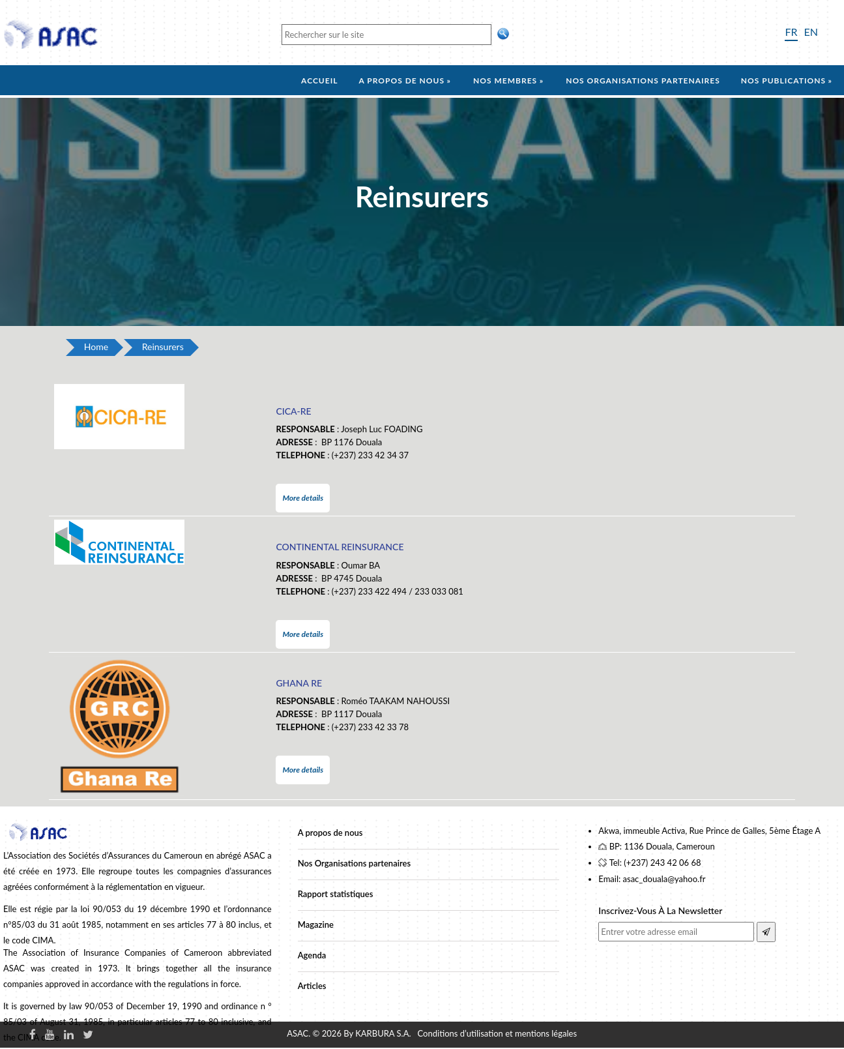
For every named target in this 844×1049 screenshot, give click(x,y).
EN (811, 31)
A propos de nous (401, 80)
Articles (312, 986)
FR (791, 31)
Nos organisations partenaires (643, 80)
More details (302, 498)
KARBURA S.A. (383, 1033)
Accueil (319, 80)
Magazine (316, 924)
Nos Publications (783, 80)
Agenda (312, 955)
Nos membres (505, 80)
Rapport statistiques (335, 894)
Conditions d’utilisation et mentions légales (497, 1033)
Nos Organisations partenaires (354, 863)
